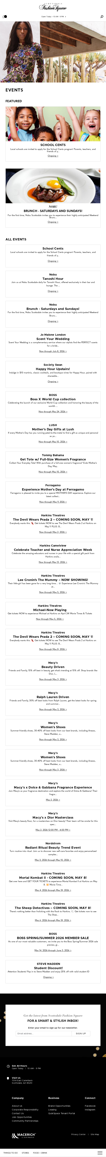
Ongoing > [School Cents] (53, 156)
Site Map (95, 1135)
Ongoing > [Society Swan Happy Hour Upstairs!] (53, 382)
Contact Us (18, 1113)
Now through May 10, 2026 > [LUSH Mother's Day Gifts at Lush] (53, 442)
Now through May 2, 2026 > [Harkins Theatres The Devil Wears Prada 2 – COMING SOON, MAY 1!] (53, 532)
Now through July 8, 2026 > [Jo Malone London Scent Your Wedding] (53, 351)
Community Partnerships (25, 1121)
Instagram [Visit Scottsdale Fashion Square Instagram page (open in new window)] (90, 1110)
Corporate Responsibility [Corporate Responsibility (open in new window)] (25, 1110)
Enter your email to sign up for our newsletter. (53, 1028)
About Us (17, 1106)
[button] (5, 17)
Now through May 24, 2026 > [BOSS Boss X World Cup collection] (53, 412)
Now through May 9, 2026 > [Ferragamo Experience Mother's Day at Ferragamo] (53, 502)
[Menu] (100, 1153)
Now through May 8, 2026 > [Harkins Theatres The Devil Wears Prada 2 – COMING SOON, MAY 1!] (53, 649)
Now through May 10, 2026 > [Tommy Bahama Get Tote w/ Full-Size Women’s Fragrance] (53, 472)
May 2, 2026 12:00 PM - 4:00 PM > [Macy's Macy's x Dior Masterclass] (53, 830)
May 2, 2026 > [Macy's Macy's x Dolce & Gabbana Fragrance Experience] (53, 800)
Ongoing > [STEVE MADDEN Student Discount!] (48, 977)
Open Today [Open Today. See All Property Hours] (17, 1069)
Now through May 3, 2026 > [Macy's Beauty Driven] (53, 679)
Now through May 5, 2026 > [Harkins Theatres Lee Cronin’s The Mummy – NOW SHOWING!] (53, 592)
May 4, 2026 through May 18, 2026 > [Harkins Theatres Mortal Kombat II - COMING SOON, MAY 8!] (53, 890)
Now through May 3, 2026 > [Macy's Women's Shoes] (53, 740)
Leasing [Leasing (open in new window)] (52, 1110)
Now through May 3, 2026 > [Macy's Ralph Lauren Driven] (53, 709)
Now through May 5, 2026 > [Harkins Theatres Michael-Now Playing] (50, 619)
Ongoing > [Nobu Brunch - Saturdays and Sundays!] (53, 222)
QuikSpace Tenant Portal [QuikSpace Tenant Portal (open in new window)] (61, 1113)
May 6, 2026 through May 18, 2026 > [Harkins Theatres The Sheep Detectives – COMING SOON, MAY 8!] (53, 920)
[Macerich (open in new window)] (24, 1135)
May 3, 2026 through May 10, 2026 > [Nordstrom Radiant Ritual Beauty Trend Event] (53, 860)
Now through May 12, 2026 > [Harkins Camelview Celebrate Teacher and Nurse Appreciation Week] (53, 562)
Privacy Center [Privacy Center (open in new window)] (78, 1135)
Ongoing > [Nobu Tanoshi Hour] (53, 291)
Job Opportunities (22, 1117)
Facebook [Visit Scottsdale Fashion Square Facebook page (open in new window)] (90, 1106)
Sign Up (81, 1033)
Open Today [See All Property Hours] (46, 16)
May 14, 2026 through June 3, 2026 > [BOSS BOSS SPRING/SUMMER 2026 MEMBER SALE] (53, 950)
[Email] (44, 1033)
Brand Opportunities (59, 1106)
